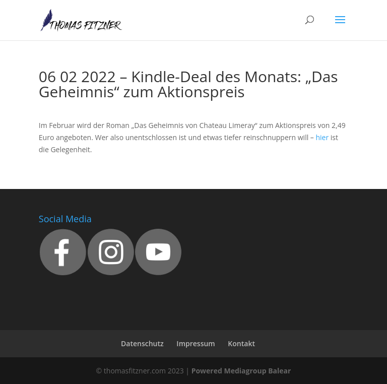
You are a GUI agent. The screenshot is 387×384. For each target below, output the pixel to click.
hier (322, 137)
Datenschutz (142, 343)
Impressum (195, 343)
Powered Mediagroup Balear (241, 370)
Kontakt (241, 343)
